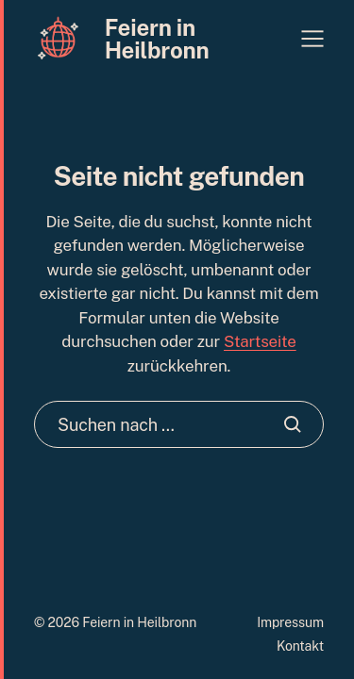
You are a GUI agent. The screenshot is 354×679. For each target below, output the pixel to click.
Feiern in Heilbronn (157, 38)
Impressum (290, 622)
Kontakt (300, 646)
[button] (312, 38)
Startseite (260, 341)
